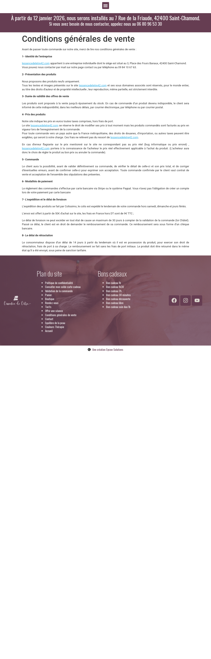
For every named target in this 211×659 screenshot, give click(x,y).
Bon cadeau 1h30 (115, 287)
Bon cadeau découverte (118, 299)
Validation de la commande (59, 291)
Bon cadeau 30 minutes (118, 295)
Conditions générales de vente (60, 315)
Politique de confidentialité (59, 283)
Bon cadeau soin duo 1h (118, 307)
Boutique (49, 299)
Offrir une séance (54, 311)
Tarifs (48, 307)
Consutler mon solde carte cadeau (63, 287)
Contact (49, 319)
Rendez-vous (51, 303)
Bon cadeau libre (114, 303)
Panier (48, 295)
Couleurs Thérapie (54, 327)
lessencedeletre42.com (36, 63)
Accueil (49, 331)
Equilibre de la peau (55, 323)
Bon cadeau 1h (113, 283)
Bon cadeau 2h (114, 291)
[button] (105, 5)
